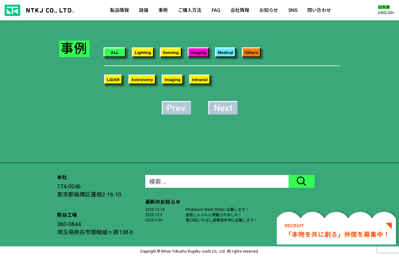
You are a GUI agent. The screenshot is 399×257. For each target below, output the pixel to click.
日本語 (384, 7)
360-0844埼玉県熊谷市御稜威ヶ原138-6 (95, 228)
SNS (292, 10)
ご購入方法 (190, 10)
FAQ (216, 10)
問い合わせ (319, 10)
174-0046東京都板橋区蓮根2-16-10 (89, 190)
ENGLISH (386, 13)
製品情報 (119, 10)
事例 (163, 10)
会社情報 (239, 10)
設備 (143, 10)
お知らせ (268, 10)
